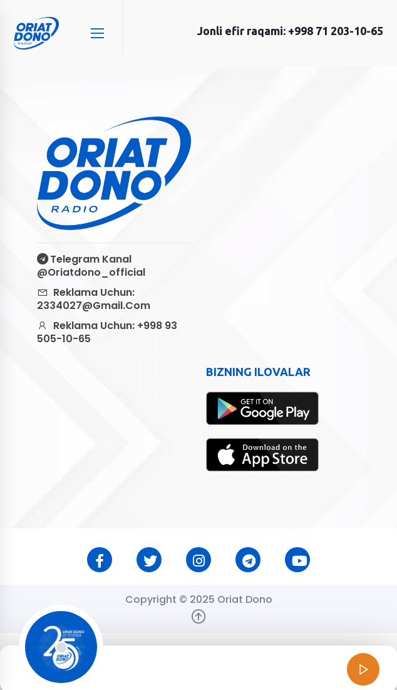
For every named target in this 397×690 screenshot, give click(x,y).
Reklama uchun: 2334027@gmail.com (93, 299)
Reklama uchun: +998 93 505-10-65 (107, 332)
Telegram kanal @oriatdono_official (91, 266)
